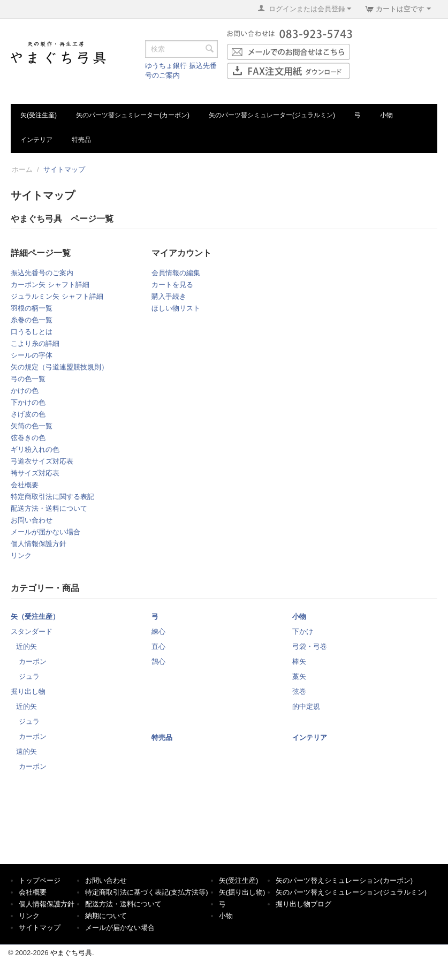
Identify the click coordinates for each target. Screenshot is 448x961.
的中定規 (306, 706)
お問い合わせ (31, 520)
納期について (106, 916)
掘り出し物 (28, 691)
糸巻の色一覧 (31, 320)
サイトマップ (39, 928)
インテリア (36, 139)
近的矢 (26, 646)
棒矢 (299, 661)
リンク (21, 555)
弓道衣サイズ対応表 (42, 461)
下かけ (302, 631)
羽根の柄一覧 (31, 308)
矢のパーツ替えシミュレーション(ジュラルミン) (351, 892)
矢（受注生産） (35, 616)
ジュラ (29, 676)
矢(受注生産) (38, 115)
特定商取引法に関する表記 (52, 497)
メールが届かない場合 (45, 532)
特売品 (81, 139)
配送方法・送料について (49, 508)
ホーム (22, 169)
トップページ (39, 880)
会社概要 (25, 485)
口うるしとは (31, 332)
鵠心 (158, 661)
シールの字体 (31, 355)
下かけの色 (28, 402)
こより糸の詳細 (35, 343)
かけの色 (25, 391)
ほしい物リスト (175, 308)
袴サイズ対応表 (35, 473)
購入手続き (168, 296)
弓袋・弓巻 (309, 646)
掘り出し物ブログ (303, 904)
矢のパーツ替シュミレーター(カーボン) (132, 115)
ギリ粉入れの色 (35, 449)
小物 (386, 115)
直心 (158, 646)
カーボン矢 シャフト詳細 (50, 285)
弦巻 (299, 691)
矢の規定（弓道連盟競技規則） (59, 367)
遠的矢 (26, 751)
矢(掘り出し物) (242, 892)
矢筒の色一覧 (31, 426)
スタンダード (31, 631)
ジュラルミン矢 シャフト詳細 (57, 296)
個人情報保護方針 (38, 544)
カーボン (33, 661)
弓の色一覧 (28, 379)
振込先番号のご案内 (42, 273)
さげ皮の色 (28, 414)
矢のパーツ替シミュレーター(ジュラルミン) (272, 115)
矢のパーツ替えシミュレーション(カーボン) (344, 880)
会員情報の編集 (175, 273)
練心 (158, 631)
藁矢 (299, 676)
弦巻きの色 (28, 438)
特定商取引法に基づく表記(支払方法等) (146, 892)
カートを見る (172, 285)
